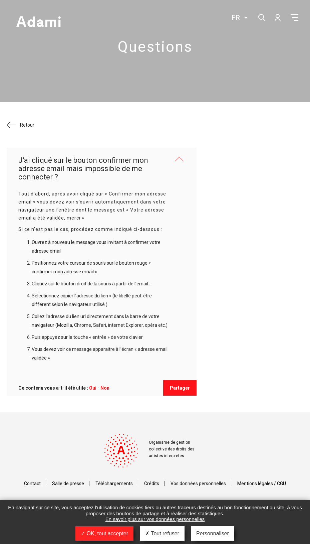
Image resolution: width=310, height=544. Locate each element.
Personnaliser (212, 533)
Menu (294, 17)
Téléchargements (114, 483)
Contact (32, 483)
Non (104, 388)
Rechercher (261, 17)
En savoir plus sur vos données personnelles (155, 519)
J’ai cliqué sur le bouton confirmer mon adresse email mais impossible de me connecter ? (83, 168)
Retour (27, 125)
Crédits (151, 483)
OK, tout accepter (104, 533)
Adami (38, 22)
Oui (92, 388)
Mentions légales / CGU (261, 483)
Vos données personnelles (198, 483)
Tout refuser (162, 533)
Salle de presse (68, 483)
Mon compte (277, 17)
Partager (180, 388)
